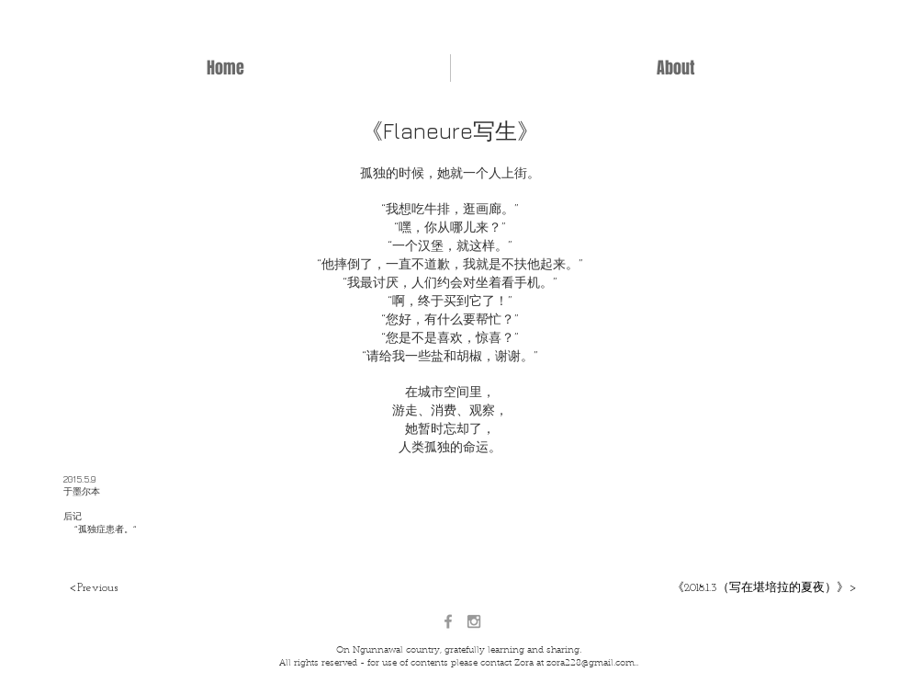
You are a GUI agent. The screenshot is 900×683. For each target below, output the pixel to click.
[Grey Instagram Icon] (474, 621)
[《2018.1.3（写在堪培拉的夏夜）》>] (763, 589)
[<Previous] (93, 589)
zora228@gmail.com (590, 663)
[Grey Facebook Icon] (448, 621)
